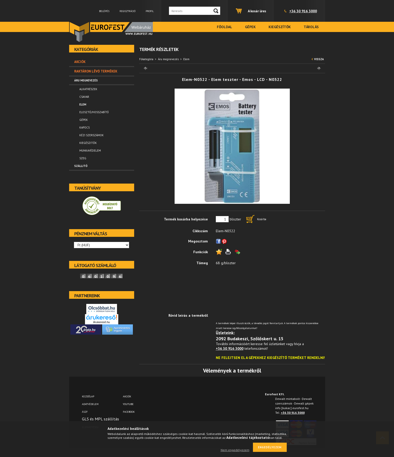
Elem (82, 104)
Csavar (84, 97)
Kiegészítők (280, 27)
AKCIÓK (127, 396)
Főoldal (224, 27)
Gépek (250, 27)
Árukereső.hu (101, 322)
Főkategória (146, 59)
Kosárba (261, 219)
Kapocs (84, 127)
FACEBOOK (129, 411)
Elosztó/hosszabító (94, 112)
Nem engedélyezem (235, 450)
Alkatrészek (88, 89)
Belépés (104, 11)
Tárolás (311, 27)
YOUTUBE (128, 404)
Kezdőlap (88, 396)
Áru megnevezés (168, 59)
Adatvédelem (90, 404)
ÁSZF (85, 411)
